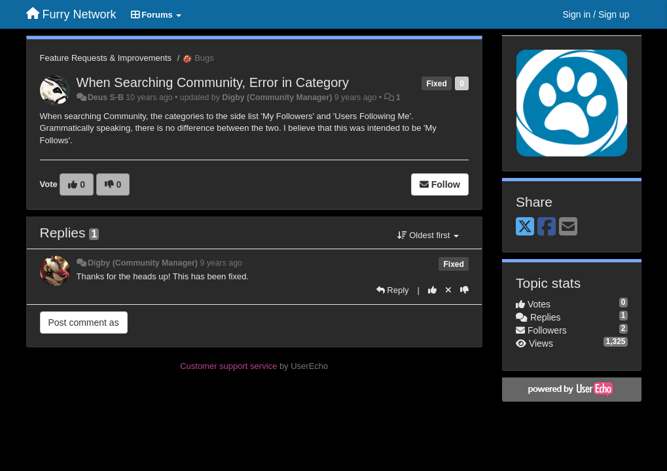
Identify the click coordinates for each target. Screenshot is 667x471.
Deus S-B (106, 97)
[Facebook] (546, 227)
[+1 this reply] (432, 290)
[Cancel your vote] (448, 290)
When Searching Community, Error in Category (213, 82)
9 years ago (221, 263)
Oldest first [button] (428, 235)
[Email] (568, 227)
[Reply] (392, 290)
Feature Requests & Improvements (106, 58)
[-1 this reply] (464, 290)
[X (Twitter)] (525, 227)
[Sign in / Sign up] (596, 14)
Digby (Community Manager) (277, 97)
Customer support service (228, 366)
